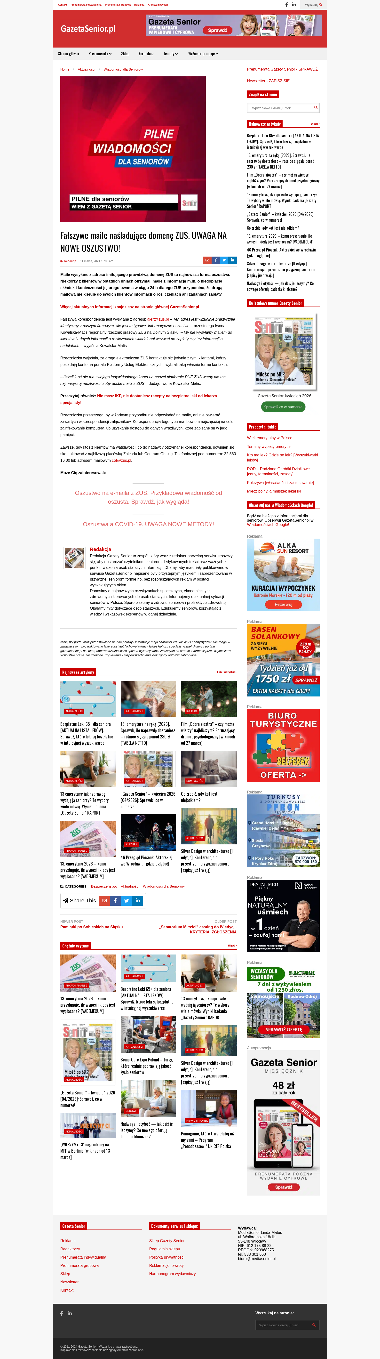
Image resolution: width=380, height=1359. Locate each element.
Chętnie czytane (75, 946)
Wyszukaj (313, 5)
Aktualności (74, 711)
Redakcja (68, 261)
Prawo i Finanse (76, 850)
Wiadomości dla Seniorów (164, 886)
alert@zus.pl (158, 319)
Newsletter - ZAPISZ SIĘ (268, 81)
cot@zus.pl (121, 460)
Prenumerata (100, 54)
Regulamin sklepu (164, 1249)
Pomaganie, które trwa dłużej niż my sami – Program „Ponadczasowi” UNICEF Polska (207, 1139)
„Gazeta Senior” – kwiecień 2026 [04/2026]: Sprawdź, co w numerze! (148, 800)
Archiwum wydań (158, 4)
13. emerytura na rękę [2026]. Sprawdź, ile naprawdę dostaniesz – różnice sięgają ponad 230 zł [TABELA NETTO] (148, 733)
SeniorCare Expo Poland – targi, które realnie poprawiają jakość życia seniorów (147, 1065)
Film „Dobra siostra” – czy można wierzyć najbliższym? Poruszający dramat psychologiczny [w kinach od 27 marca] (208, 733)
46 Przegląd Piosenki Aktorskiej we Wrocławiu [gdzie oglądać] (146, 860)
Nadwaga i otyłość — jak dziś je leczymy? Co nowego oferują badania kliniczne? (147, 1130)
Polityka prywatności (166, 1257)
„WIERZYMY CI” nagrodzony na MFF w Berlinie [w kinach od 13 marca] (85, 1150)
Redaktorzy (70, 1249)
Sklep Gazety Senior (167, 1241)
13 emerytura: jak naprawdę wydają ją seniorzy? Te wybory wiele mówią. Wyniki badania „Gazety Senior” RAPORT (84, 803)
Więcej (232, 945)
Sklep (125, 54)
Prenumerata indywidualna (86, 4)
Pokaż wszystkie (227, 672)
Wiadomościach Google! (268, 525)
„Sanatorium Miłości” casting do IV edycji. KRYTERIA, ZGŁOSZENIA (198, 929)
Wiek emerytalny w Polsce (269, 438)
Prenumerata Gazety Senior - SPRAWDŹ (282, 69)
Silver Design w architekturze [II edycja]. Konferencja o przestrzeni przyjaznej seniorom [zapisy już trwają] (207, 860)
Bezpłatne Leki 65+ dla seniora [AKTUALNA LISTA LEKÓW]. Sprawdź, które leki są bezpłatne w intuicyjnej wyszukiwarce (86, 733)
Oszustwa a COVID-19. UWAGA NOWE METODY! (148, 524)
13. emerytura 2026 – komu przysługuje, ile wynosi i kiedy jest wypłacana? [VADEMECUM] (87, 869)
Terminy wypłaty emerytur (269, 447)
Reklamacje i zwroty (166, 1265)
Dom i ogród (194, 781)
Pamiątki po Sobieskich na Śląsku (91, 927)
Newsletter (69, 1282)
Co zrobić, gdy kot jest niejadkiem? (199, 797)
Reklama (139, 4)
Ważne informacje (202, 54)
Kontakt (62, 4)
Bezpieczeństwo (104, 886)
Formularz (146, 54)
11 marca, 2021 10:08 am (96, 261)
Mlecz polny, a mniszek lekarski (274, 491)
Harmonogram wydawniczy (172, 1274)
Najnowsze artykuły (78, 672)
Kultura (131, 844)
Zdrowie (131, 1111)
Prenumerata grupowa (118, 4)
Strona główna (68, 54)
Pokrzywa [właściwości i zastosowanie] (280, 483)
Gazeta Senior (87, 1346)
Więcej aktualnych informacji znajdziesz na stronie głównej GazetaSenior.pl (129, 307)
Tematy (170, 54)
